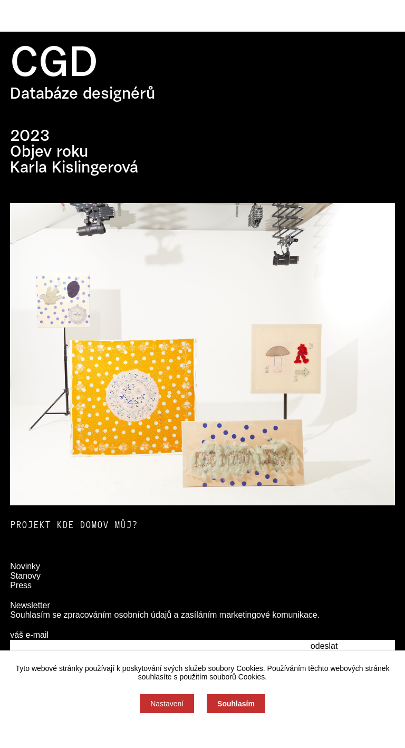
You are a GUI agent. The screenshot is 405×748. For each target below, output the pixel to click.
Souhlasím (236, 703)
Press (21, 585)
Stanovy (25, 575)
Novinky (25, 566)
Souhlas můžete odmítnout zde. (203, 730)
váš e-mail (29, 634)
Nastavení (167, 703)
